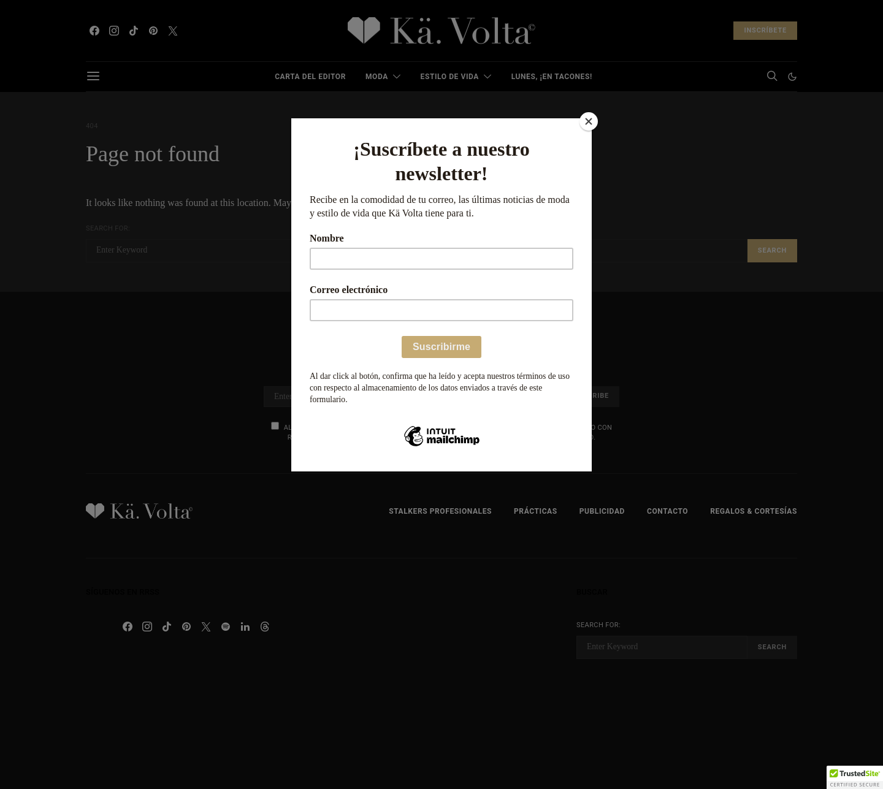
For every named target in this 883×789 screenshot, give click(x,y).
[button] (855, 777)
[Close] (588, 121)
